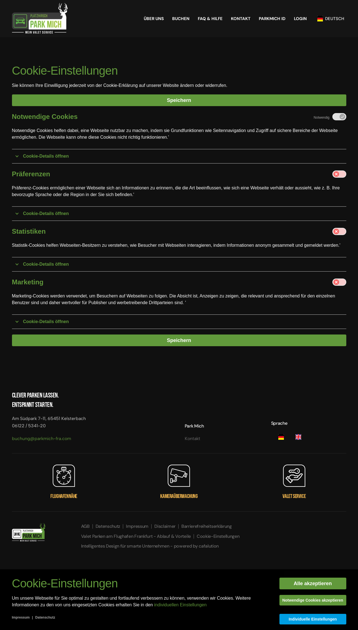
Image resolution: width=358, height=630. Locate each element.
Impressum (137, 526)
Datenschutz (108, 526)
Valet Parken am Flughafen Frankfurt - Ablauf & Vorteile (136, 536)
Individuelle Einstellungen (313, 619)
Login (300, 18)
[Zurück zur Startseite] (40, 18)
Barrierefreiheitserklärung (206, 526)
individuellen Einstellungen (180, 604)
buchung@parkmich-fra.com (41, 438)
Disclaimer (165, 526)
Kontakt (240, 18)
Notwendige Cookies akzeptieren (312, 600)
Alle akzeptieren (313, 583)
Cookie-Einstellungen (218, 536)
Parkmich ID (272, 18)
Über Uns (154, 18)
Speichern (179, 100)
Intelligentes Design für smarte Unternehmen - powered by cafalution (150, 546)
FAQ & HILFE (210, 18)
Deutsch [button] (330, 18)
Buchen (180, 18)
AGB (85, 526)
